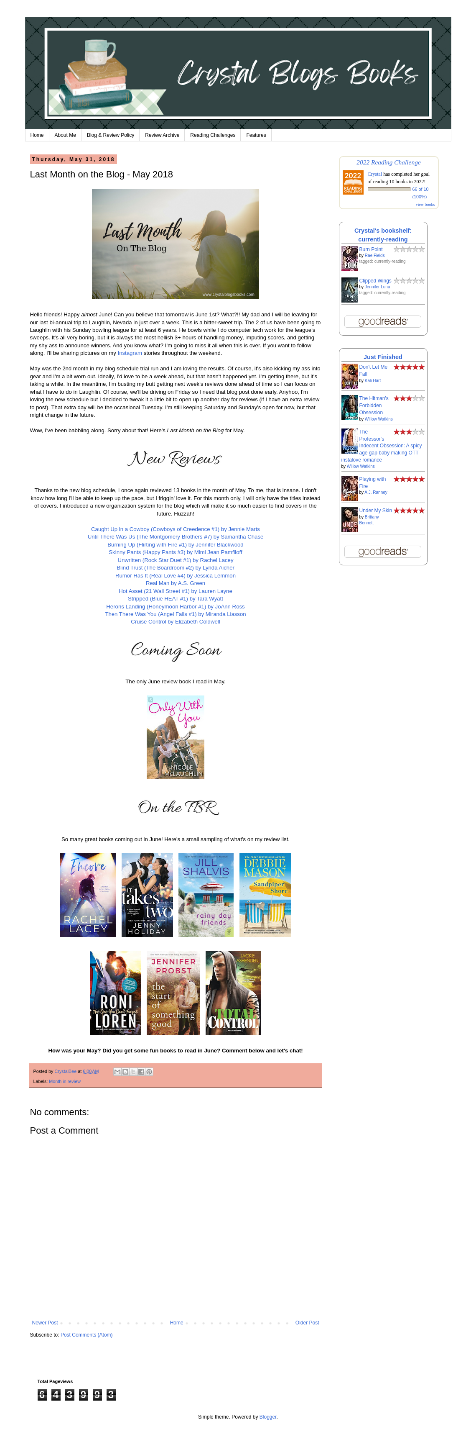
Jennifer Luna (377, 287)
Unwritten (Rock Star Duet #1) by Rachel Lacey (175, 560)
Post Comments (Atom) (87, 1335)
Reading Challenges (212, 135)
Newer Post (45, 1323)
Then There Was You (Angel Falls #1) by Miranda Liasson (175, 614)
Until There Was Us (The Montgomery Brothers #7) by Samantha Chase (176, 537)
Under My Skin (375, 510)
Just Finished (383, 357)
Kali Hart (373, 380)
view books (425, 204)
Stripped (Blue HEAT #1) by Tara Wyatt (175, 598)
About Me (65, 135)
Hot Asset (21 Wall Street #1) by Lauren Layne (175, 591)
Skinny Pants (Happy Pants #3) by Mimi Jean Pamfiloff (175, 552)
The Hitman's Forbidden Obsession (374, 405)
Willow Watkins (379, 419)
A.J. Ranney (375, 492)
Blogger (268, 1417)
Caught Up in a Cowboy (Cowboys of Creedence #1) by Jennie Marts (175, 529)
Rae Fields (375, 255)
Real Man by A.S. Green (175, 583)
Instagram (129, 353)
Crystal (375, 174)
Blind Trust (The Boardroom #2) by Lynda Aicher (175, 568)
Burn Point (371, 249)
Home (37, 135)
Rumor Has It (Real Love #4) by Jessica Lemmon (175, 575)
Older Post (307, 1323)
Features (256, 135)
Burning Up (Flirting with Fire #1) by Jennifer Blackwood (175, 544)
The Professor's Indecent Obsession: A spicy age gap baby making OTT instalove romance (381, 446)
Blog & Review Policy (110, 135)
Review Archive (162, 135)
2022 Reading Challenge (388, 162)
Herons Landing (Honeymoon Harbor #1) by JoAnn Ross (175, 606)
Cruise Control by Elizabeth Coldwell (175, 621)
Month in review (65, 1081)
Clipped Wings (375, 281)
